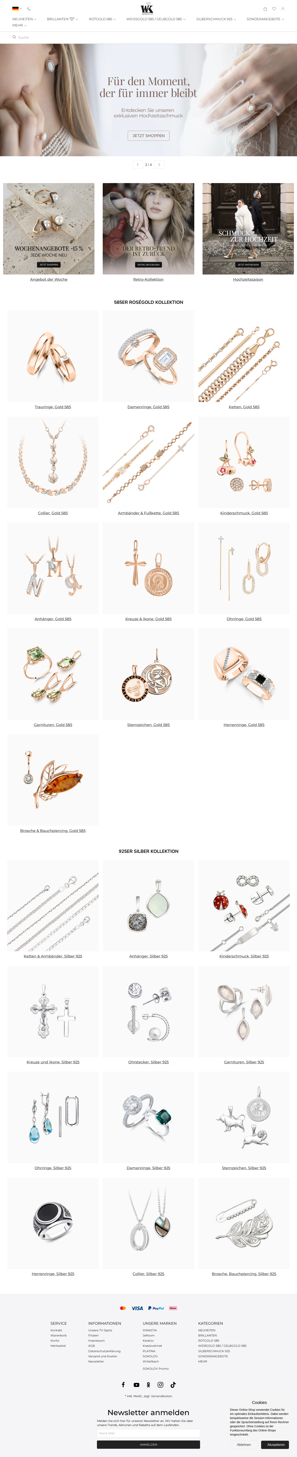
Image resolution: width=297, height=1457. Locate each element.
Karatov (148, 1340)
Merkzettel (58, 1346)
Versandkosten (161, 1396)
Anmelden (148, 1444)
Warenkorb (59, 1335)
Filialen (93, 1335)
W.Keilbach (151, 1361)
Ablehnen (244, 1444)
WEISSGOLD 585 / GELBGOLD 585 (156, 19)
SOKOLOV (150, 1356)
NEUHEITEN (24, 19)
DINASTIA (150, 1330)
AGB (91, 1346)
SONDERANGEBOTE (266, 19)
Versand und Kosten (102, 1356)
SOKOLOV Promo (156, 1369)
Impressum (96, 1340)
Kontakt (56, 1330)
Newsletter (96, 1361)
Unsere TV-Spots (100, 1330)
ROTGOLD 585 (102, 19)
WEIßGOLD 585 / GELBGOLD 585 (222, 1346)
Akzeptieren (276, 1444)
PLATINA (149, 1351)
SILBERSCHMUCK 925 (216, 19)
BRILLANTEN (63, 19)
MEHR (19, 25)
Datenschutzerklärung (104, 1351)
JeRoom (149, 1335)
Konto (55, 1340)
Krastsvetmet (152, 1346)
